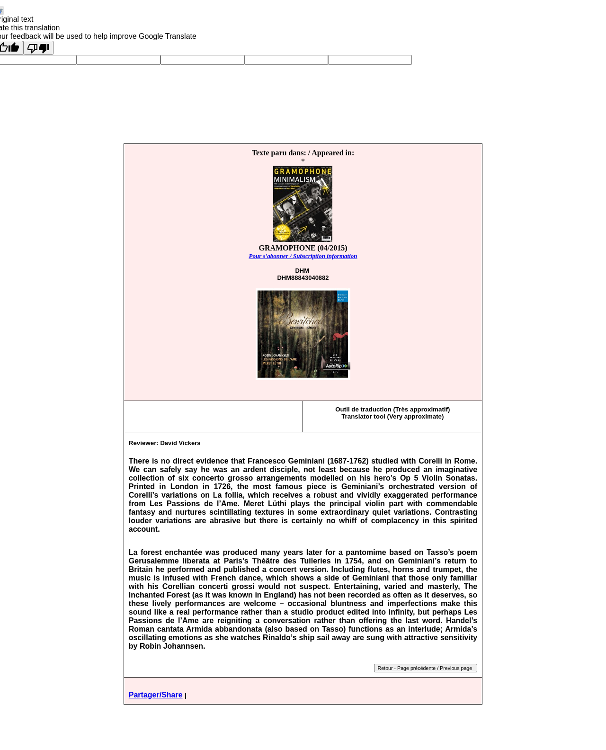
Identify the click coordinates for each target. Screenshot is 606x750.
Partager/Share (156, 695)
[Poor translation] (38, 48)
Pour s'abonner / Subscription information (303, 255)
